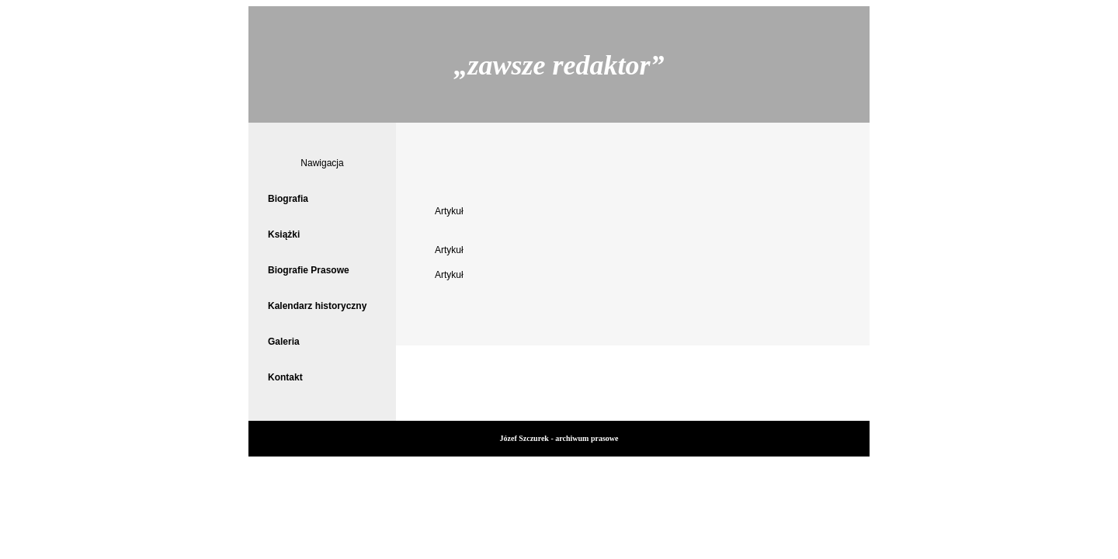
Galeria (284, 341)
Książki (284, 234)
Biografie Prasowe (308, 270)
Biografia (288, 198)
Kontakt (285, 377)
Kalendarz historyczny (317, 305)
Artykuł (449, 211)
